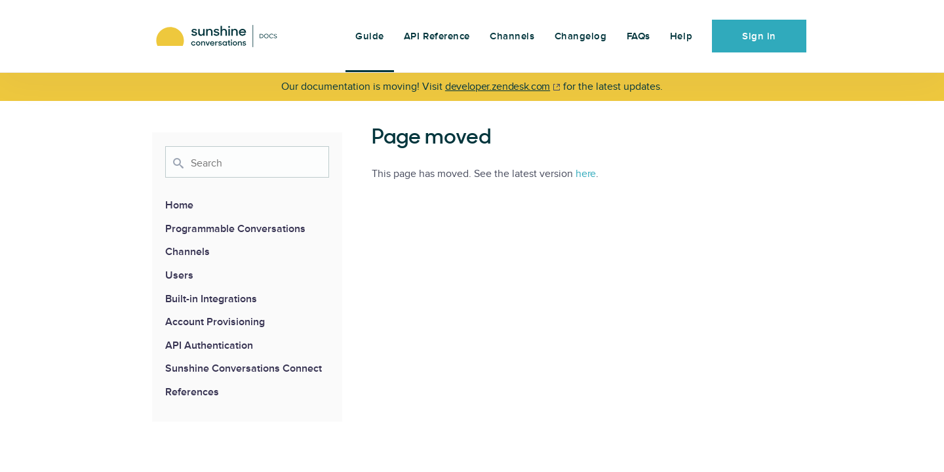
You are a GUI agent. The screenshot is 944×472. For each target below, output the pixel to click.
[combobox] (247, 162)
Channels (512, 36)
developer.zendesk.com (497, 86)
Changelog (581, 36)
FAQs (638, 36)
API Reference (437, 36)
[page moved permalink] (365, 138)
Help (681, 36)
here (586, 173)
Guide (369, 36)
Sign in (759, 36)
